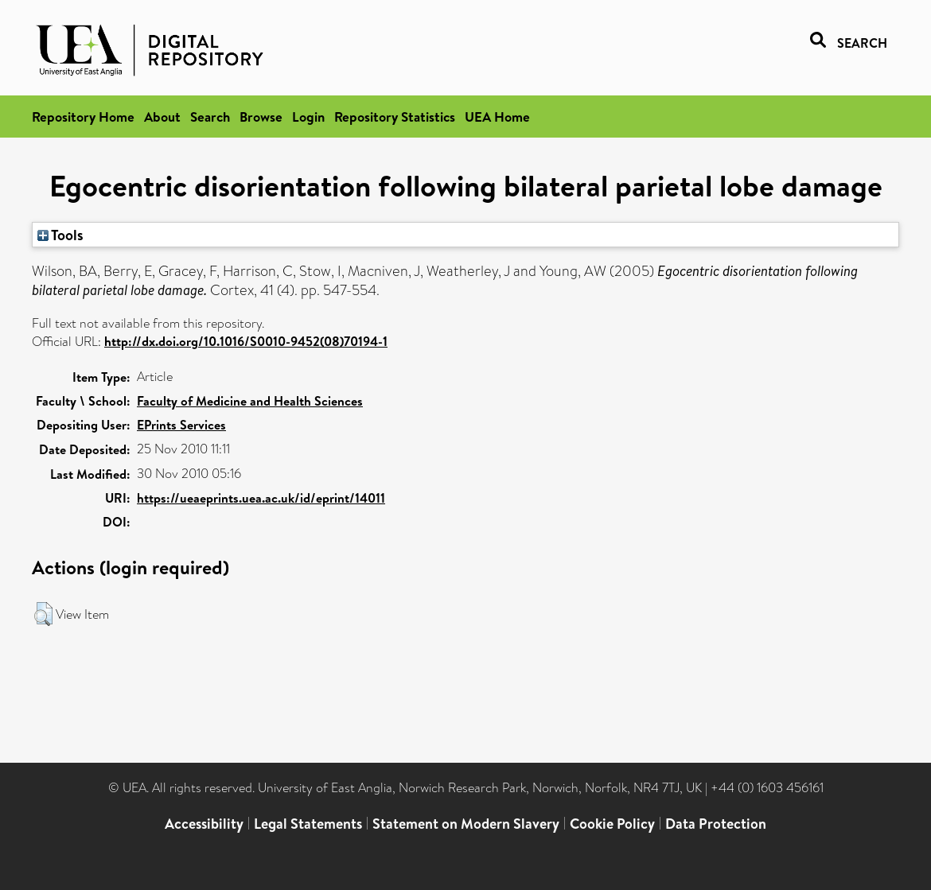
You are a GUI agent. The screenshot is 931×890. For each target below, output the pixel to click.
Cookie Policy (612, 824)
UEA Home (497, 116)
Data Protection (715, 824)
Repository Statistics (394, 116)
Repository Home (83, 116)
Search (210, 116)
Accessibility (204, 824)
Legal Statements (308, 824)
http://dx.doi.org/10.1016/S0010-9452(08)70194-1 (246, 341)
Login (308, 116)
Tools (60, 234)
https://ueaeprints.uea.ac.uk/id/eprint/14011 (261, 498)
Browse (261, 116)
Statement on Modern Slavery (465, 824)
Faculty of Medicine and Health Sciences (250, 401)
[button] (43, 614)
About (162, 116)
